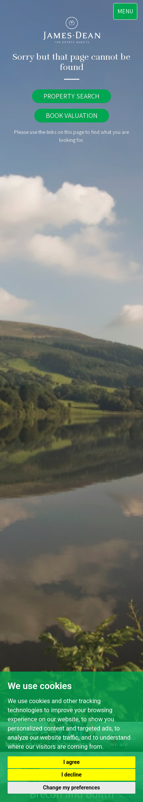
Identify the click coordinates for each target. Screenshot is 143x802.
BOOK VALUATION (72, 115)
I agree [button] (71, 762)
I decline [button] (71, 775)
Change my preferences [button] (71, 788)
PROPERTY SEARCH (71, 96)
